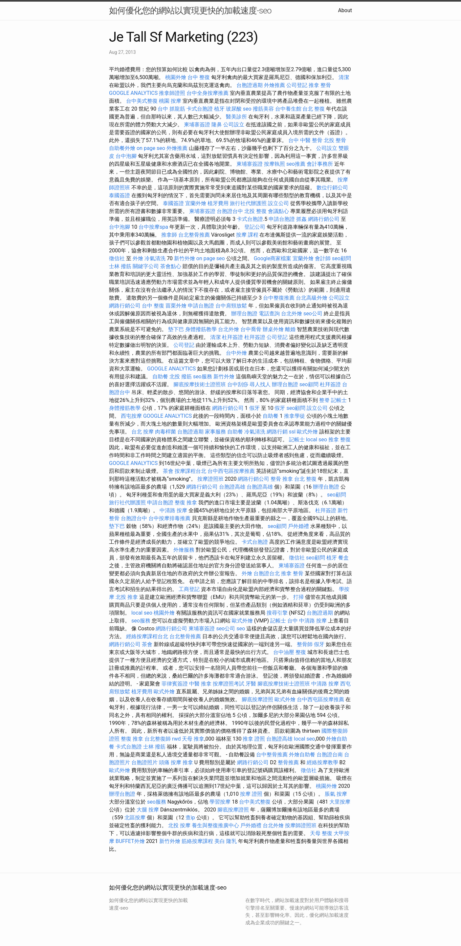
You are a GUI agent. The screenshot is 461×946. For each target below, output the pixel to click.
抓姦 (301, 219)
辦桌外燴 (273, 329)
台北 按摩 (142, 432)
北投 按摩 (179, 825)
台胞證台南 (330, 754)
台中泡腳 (126, 156)
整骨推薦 (288, 762)
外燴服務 (183, 550)
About (345, 10)
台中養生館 (288, 109)
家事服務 (215, 432)
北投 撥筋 (180, 376)
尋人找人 (260, 384)
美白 (219, 841)
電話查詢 (269, 313)
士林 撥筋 (120, 266)
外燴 (138, 258)
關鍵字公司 (146, 266)
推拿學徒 (294, 416)
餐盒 (343, 558)
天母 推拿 (193, 739)
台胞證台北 (266, 573)
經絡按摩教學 (322, 762)
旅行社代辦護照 (248, 203)
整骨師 (305, 644)
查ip (190, 817)
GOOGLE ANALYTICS (133, 93)
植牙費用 (218, 203)
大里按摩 (339, 802)
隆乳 (231, 841)
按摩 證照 (251, 794)
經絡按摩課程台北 (147, 636)
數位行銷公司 (332, 187)
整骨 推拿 (282, 479)
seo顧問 (341, 258)
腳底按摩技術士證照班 (199, 384)
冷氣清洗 (154, 258)
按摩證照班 (210, 479)
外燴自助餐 (302, 754)
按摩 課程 (247, 235)
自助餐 (160, 376)
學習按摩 (219, 802)
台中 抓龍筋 (171, 109)
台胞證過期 (249, 85)
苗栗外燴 (176, 306)
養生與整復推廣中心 (215, 825)
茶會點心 (170, 266)
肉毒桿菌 (165, 432)
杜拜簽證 (232, 337)
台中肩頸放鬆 (231, 306)
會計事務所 (320, 164)
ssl (292, 432)
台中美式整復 (142, 101)
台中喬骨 (250, 329)
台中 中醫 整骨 (305, 140)
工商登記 (189, 589)
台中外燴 (236, 353)
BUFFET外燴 (130, 841)
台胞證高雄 (232, 487)
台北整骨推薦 (194, 235)
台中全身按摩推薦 (208, 93)
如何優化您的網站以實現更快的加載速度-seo (190, 10)
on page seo (151, 148)
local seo (316, 439)
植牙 (219, 109)
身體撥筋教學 (201, 329)
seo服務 (202, 376)
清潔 (344, 77)
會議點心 (278, 211)
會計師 (323, 258)
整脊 (324, 400)
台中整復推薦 (279, 298)
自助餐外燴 (122, 148)
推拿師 (169, 235)
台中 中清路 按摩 (307, 621)
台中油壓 (283, 652)
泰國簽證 (119, 195)
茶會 (168, 471)
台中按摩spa (153, 227)
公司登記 (296, 85)
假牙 (254, 408)
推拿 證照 (254, 739)
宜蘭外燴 (195, 203)
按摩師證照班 (301, 825)
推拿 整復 (339, 439)
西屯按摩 (131, 416)
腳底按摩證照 (257, 699)
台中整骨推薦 (272, 754)
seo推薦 (295, 164)
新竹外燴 (184, 258)
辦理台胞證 (244, 313)
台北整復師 (157, 739)
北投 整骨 (335, 140)
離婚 (290, 329)
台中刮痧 (237, 384)
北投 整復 (255, 211)
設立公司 (278, 203)
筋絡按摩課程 (197, 841)
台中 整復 (198, 77)
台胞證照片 (144, 762)
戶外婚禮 (298, 526)
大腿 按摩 (148, 810)
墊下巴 (176, 329)
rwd (176, 739)
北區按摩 (134, 817)
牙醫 (251, 684)
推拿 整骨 (320, 85)
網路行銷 (277, 432)
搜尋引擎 (277, 613)
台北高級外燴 (311, 298)
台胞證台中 (230, 211)
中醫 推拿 (200, 684)
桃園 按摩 (170, 101)
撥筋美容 (263, 109)
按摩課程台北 (190, 471)
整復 (301, 652)
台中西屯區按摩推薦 (231, 471)
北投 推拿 (127, 597)
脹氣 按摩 (336, 794)
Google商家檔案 (273, 258)
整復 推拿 (186, 502)
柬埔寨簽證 (197, 124)
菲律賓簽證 (175, 684)
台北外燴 (291, 313)
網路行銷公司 (324, 219)
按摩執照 (274, 164)
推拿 (188, 762)
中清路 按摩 (173, 510)
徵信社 (117, 258)
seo (247, 109)
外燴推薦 (274, 85)
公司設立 (233, 124)
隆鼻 (216, 124)
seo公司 (312, 313)
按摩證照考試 (228, 684)
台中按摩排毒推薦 (169, 518)
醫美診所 (236, 117)
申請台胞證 (282, 219)
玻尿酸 (234, 109)
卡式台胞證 (200, 109)
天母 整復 (321, 833)
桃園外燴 (175, 77)
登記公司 (254, 227)
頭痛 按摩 (170, 762)
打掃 (298, 597)
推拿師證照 (172, 93)
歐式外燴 (307, 432)
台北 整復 (313, 109)
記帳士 (339, 400)
